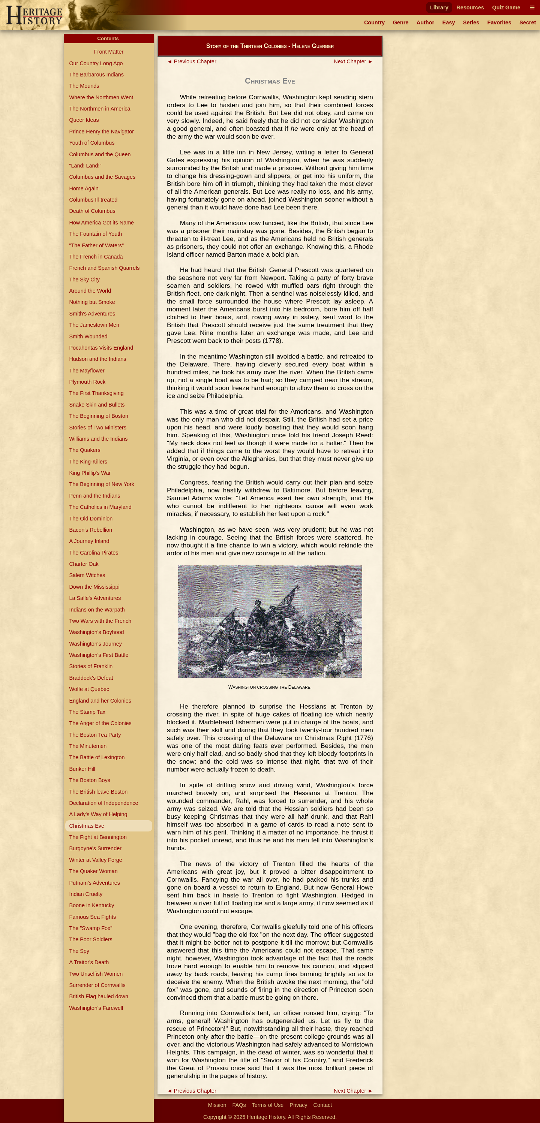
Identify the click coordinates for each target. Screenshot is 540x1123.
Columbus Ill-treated (93, 200)
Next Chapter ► (353, 61)
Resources (470, 7)
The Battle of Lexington (96, 757)
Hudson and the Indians (97, 359)
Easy (448, 22)
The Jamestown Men (94, 325)
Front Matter (108, 52)
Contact (323, 1105)
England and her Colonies (100, 701)
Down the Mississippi (94, 587)
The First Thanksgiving (96, 393)
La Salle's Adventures (95, 598)
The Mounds (84, 86)
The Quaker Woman (93, 871)
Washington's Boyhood (96, 632)
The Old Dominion (90, 519)
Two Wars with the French (100, 621)
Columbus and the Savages (102, 177)
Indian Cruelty (85, 894)
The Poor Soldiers (90, 939)
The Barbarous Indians (96, 75)
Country (374, 22)
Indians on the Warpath (96, 610)
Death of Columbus (92, 211)
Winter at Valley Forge (95, 860)
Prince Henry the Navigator (101, 132)
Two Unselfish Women (96, 974)
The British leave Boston (98, 792)
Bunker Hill (82, 769)
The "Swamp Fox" (90, 928)
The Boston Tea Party (95, 735)
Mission (217, 1105)
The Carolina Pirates (93, 553)
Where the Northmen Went (101, 97)
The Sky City (84, 280)
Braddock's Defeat (91, 678)
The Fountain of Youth (95, 234)
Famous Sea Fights (92, 917)
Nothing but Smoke (92, 302)
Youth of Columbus (91, 143)
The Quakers (84, 450)
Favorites (500, 22)
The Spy (79, 951)
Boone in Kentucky (91, 905)
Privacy (298, 1105)
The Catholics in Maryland (100, 507)
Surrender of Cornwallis (97, 985)
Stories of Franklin (90, 666)
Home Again (83, 188)
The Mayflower (86, 371)
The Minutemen (87, 746)
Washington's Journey (95, 644)
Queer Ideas (84, 120)
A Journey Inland (89, 541)
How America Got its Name (101, 223)
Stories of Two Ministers (97, 428)
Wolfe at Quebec (89, 689)
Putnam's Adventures (94, 883)
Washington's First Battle (98, 655)
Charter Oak (83, 564)
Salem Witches (87, 575)
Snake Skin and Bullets (96, 405)
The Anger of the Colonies (100, 723)
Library (439, 7)
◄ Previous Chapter (191, 61)
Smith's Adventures (92, 314)
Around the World (90, 291)
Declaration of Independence (103, 803)
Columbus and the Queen (99, 154)
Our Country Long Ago (96, 63)
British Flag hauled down (98, 996)
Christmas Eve (86, 826)
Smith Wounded (88, 336)
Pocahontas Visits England (101, 348)
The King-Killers (88, 462)
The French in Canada (96, 257)
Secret (527, 22)
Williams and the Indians (98, 439)
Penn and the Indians (94, 496)
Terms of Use (268, 1105)
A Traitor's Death (89, 962)
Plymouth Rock (87, 382)
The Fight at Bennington (98, 837)
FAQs (239, 1105)
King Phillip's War (90, 473)
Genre (401, 22)
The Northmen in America (99, 109)
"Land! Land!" (85, 166)
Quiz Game (506, 7)
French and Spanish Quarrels (104, 268)
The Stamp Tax (87, 712)
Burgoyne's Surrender (95, 848)
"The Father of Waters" (96, 245)
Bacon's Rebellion (90, 530)
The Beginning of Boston (98, 416)
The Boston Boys (89, 780)
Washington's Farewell (96, 1008)
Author (425, 22)
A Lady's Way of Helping (98, 814)
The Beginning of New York (101, 484)
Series (471, 22)
